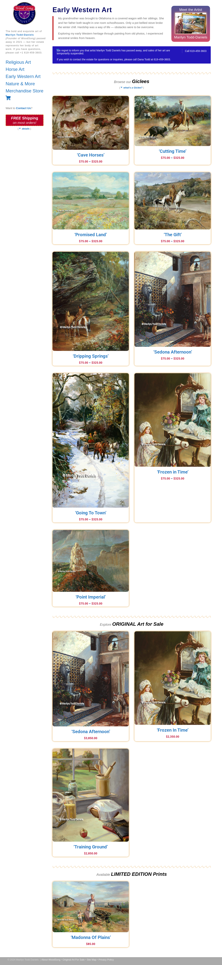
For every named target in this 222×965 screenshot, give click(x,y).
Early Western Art (23, 76)
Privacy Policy (106, 959)
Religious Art (18, 62)
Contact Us (23, 108)
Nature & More (20, 83)
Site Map (91, 959)
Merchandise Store (24, 90)
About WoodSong (50, 959)
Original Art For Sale (74, 959)
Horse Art (15, 69)
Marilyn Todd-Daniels (20, 34)
